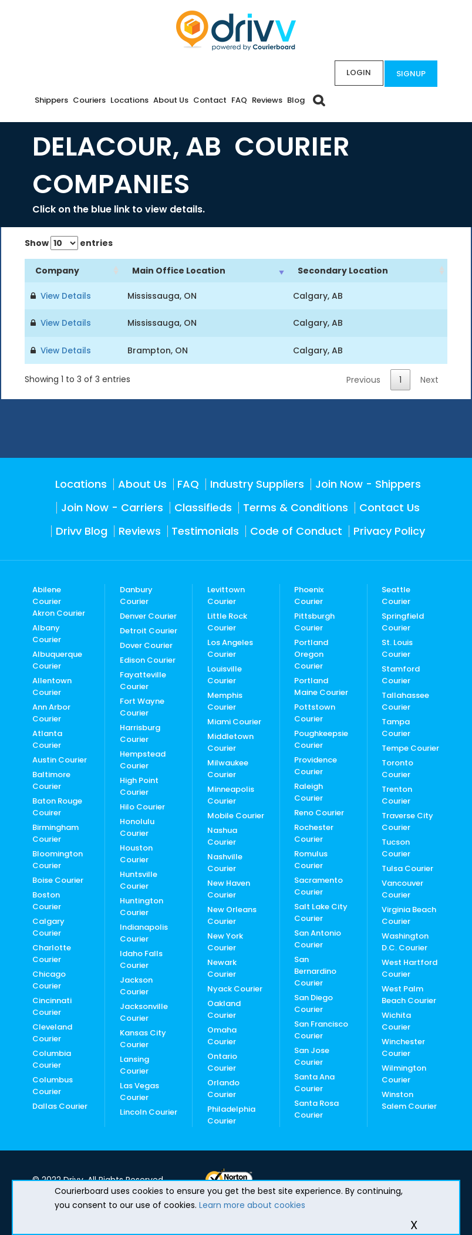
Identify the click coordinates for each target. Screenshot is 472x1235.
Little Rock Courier (227, 620)
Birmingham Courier (55, 832)
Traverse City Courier (407, 820)
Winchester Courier (403, 1046)
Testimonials (205, 529)
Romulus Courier (311, 858)
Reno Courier (319, 811)
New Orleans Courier (232, 914)
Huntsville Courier (138, 879)
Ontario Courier (222, 1061)
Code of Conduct (296, 529)
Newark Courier (222, 967)
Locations (129, 100)
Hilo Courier (142, 805)
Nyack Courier (234, 987)
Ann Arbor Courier (51, 711)
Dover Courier (146, 644)
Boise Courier (57, 879)
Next (429, 378)
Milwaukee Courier (227, 767)
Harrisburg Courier (140, 732)
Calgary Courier (48, 926)
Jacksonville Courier (144, 1011)
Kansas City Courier (143, 1037)
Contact (210, 100)
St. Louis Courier (397, 647)
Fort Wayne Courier (142, 705)
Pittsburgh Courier (314, 620)
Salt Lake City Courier (321, 911)
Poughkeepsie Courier (321, 738)
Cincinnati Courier (52, 1005)
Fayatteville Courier (143, 679)
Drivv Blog (81, 529)
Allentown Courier (52, 685)
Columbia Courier (51, 1058)
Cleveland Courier (52, 1031)
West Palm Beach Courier (409, 993)
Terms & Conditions (295, 506)
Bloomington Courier (57, 858)
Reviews (267, 100)
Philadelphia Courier (231, 1113)
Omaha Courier (222, 1034)
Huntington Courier (141, 905)
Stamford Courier (401, 673)
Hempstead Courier (143, 758)
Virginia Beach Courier (409, 914)
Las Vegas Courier (139, 1090)
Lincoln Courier (148, 1110)
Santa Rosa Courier (316, 1107)
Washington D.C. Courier (405, 940)
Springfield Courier (403, 620)
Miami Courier (234, 720)
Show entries (69, 243)
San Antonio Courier (317, 937)
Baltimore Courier (51, 779)
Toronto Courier (397, 767)
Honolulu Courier (137, 826)
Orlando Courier (223, 1087)
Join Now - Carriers (112, 506)
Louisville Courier (224, 673)
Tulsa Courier (407, 867)
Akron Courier (58, 612)
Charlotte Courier (51, 952)
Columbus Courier (52, 1084)
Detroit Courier (148, 629)
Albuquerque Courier (57, 658)
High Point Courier (139, 785)
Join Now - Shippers (368, 482)
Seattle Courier (396, 594)
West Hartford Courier (409, 967)
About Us (170, 100)
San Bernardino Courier (315, 970)
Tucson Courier (396, 846)
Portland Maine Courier (321, 685)
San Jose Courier (311, 1055)
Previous (363, 378)
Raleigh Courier (308, 791)
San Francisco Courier (321, 1028)
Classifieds (203, 506)
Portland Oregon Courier (311, 653)
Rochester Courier (313, 832)
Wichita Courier (396, 1019)
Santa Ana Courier (314, 1081)
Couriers (89, 100)
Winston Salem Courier (409, 1099)
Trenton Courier (397, 793)
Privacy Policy (389, 529)
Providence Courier (315, 764)
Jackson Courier (136, 984)
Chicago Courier (49, 978)
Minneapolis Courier (230, 793)
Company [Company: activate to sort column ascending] (57, 270)
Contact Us (389, 506)
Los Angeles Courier (230, 647)
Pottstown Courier (314, 711)
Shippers (51, 100)
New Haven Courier (228, 887)
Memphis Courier (224, 700)
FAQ (239, 100)
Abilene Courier (46, 594)
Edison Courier (148, 658)
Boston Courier (46, 899)
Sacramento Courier (318, 884)
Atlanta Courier (47, 738)
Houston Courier (136, 852)
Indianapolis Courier (144, 931)
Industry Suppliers (257, 482)
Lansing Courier (134, 1063)
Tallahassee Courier (405, 700)
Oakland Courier (224, 1008)
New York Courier (225, 940)
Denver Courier (148, 614)
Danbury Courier (136, 594)
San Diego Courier (313, 1002)
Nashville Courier (224, 861)
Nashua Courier (222, 835)
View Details (64, 296)
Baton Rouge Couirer (57, 805)
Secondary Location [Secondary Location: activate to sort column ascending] (343, 270)
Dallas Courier (59, 1105)
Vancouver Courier (402, 887)
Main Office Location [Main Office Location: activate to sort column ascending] (178, 270)
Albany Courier (46, 632)
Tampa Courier (396, 726)
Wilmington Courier (404, 1072)
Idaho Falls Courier (141, 958)
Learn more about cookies (252, 1205)
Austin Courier (59, 758)
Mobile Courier (235, 814)
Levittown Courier (226, 594)
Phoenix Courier (308, 594)
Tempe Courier (410, 747)
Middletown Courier (230, 741)
